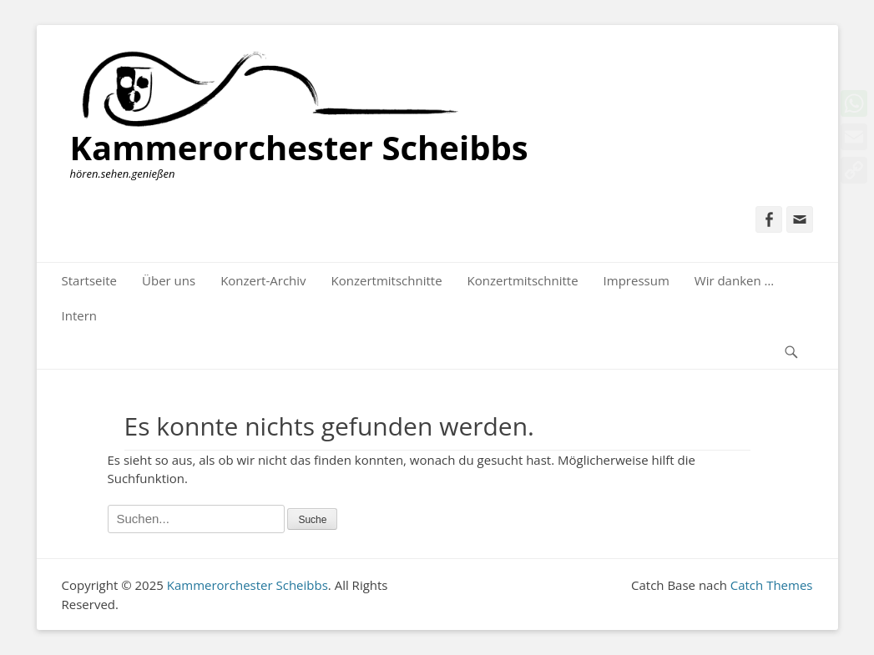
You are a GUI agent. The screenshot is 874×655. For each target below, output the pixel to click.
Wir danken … (734, 280)
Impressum (636, 280)
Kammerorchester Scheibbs (299, 147)
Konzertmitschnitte (386, 280)
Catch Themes (771, 585)
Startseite (90, 280)
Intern (80, 315)
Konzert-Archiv (263, 280)
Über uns (168, 280)
